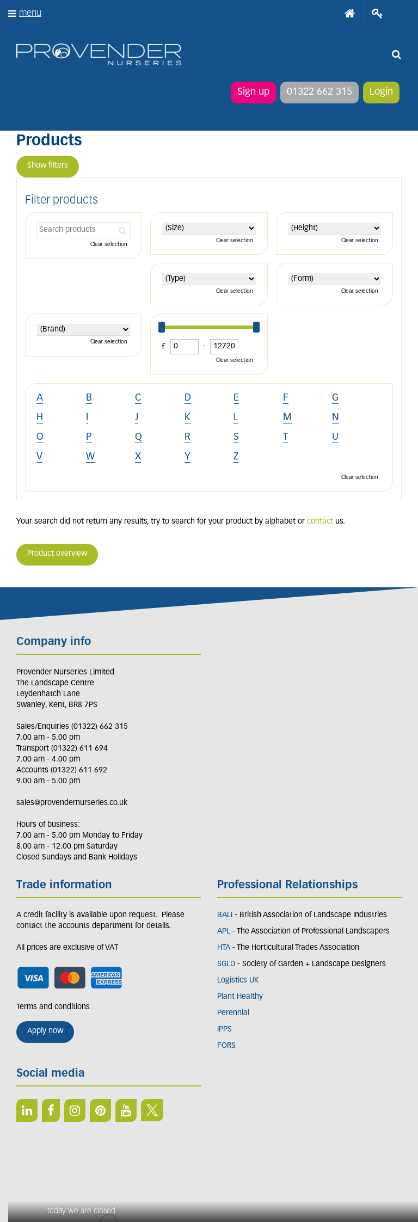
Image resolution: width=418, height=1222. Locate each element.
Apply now (45, 1031)
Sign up (253, 92)
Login (381, 92)
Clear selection (108, 245)
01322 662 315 (319, 92)
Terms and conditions (53, 1007)
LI (27, 1110)
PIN (100, 1110)
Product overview (57, 554)
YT (126, 1110)
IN (74, 1110)
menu (30, 13)
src (396, 54)
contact (320, 522)
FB (51, 1110)
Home (350, 13)
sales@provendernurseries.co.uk (71, 803)
